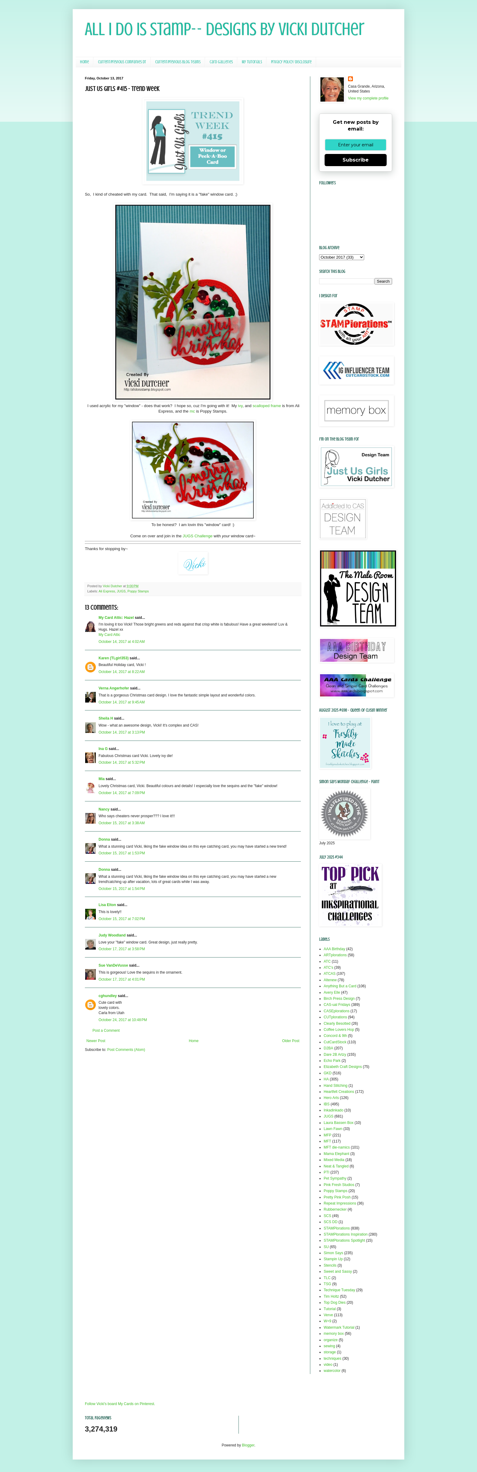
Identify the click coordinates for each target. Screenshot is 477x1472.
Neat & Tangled (336, 1166)
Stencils (330, 1265)
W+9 (327, 1321)
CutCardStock (335, 1042)
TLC (327, 1278)
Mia (102, 779)
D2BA (328, 1048)
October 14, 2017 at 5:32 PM (122, 762)
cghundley (108, 996)
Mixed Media (334, 1160)
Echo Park (332, 1061)
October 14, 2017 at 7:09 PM (122, 793)
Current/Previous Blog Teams (177, 62)
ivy (240, 405)
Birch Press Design (339, 998)
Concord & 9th (335, 1036)
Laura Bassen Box (338, 1123)
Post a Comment (106, 1030)
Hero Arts (331, 1098)
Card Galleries (221, 62)
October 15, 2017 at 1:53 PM (122, 853)
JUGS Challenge (197, 536)
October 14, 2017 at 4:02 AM (122, 642)
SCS (327, 1216)
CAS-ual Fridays (337, 1005)
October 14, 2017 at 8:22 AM (122, 672)
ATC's (328, 967)
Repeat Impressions (340, 1203)
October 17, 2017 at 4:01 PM (122, 979)
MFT (327, 1141)
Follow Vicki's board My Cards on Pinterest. (120, 1404)
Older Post (290, 1041)
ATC (327, 961)
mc (192, 411)
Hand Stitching (335, 1085)
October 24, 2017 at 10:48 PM (123, 1020)
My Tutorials (252, 62)
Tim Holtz (331, 1296)
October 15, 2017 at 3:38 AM (122, 823)
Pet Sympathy (335, 1178)
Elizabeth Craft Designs (343, 1067)
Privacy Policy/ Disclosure (291, 62)
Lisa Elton (107, 905)
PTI (326, 1172)
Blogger (248, 1445)
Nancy (104, 809)
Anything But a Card (340, 986)
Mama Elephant (336, 1154)
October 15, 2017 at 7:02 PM (122, 919)
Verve (328, 1315)
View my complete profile (368, 98)
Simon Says (333, 1253)
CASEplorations (337, 1011)
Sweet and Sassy (338, 1271)
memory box (334, 1333)
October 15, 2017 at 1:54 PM (122, 889)
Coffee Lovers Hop (339, 1029)
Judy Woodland (112, 935)
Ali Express (107, 591)
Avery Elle (332, 992)
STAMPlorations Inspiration (346, 1234)
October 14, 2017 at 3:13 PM (122, 732)
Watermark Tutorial (339, 1327)
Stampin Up (333, 1259)
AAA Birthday (334, 949)
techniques (332, 1358)
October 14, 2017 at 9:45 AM (122, 702)
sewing (329, 1346)
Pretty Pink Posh (337, 1197)
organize (331, 1340)
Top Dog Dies (335, 1302)
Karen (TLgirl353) (114, 658)
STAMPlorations (337, 1228)
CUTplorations (335, 1017)
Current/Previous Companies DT (122, 62)
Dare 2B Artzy (335, 1054)
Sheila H (106, 718)
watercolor (332, 1371)
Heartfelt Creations (339, 1092)
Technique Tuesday (339, 1290)
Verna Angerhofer (114, 688)
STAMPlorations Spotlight (344, 1240)
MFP (327, 1135)
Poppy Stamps (138, 591)
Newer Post (95, 1041)
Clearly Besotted (337, 1023)
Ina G (103, 749)
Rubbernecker (335, 1209)
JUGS (121, 591)
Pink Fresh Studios (339, 1185)
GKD (328, 1073)
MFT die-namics (337, 1147)
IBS (326, 1104)
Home (84, 62)
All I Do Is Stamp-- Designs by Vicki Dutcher (224, 29)
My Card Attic (109, 635)
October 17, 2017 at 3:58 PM (122, 949)
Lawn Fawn (333, 1129)
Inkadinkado (333, 1110)
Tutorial (330, 1309)
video (328, 1364)
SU (326, 1247)
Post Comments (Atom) (126, 1050)
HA (326, 1079)
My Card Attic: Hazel (116, 618)
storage (330, 1352)
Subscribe (356, 160)
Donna (104, 839)
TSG (327, 1284)
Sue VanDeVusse (113, 965)
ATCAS (330, 973)
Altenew (330, 980)
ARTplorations (335, 955)
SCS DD (330, 1222)
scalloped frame (266, 405)
